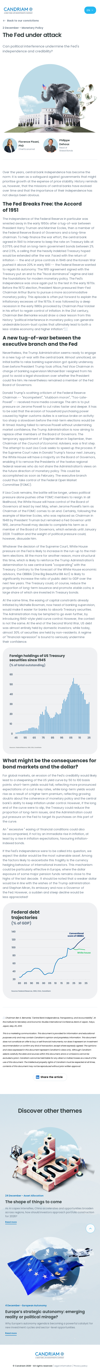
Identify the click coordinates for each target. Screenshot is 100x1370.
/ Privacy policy (79, 1365)
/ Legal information (62, 1365)
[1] (66, 329)
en (90, 10)
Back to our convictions (21, 20)
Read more (11, 1222)
